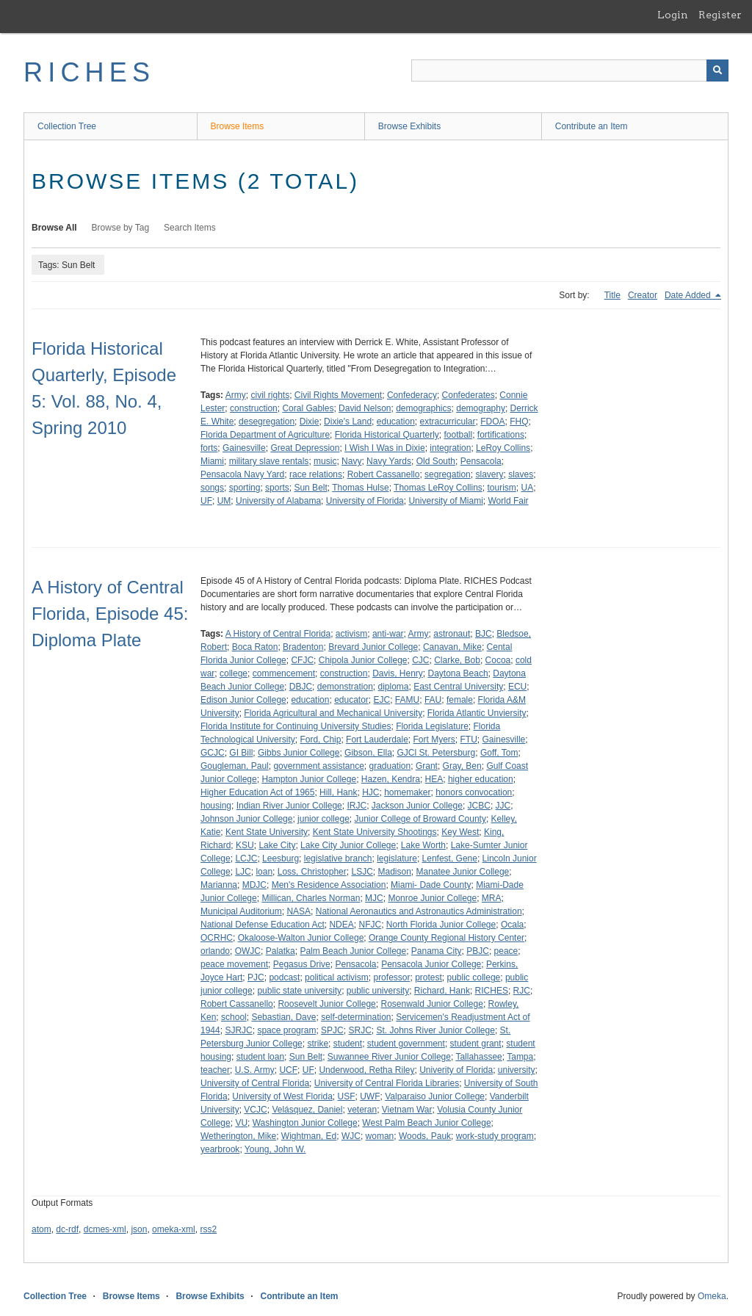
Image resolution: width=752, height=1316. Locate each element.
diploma (392, 687)
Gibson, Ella (368, 753)
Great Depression (304, 448)
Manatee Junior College (463, 872)
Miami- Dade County (431, 885)
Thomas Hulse (360, 487)
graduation (390, 766)
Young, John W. (275, 1149)
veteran (362, 1109)
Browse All (54, 228)
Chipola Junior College (363, 660)
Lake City (276, 845)
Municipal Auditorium (241, 911)
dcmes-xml (105, 1229)
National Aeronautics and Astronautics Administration (419, 911)
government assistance (318, 766)
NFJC (369, 924)
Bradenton (303, 647)
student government (406, 1043)
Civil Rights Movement (338, 395)
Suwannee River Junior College (389, 1057)
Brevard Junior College (373, 647)
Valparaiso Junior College (435, 1096)
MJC (374, 898)
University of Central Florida (254, 1083)
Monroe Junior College (432, 898)
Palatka (280, 951)
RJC (521, 991)
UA (527, 487)
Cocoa (498, 660)
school (234, 1017)
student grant (476, 1043)
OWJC (248, 951)
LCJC (246, 858)
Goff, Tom (499, 753)
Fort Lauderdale (377, 739)
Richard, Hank (442, 991)
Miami (212, 461)
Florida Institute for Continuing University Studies (295, 726)
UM (224, 501)
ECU (517, 687)
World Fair (508, 501)
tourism (501, 487)
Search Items (190, 228)
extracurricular (448, 421)
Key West (460, 832)
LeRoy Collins (503, 448)
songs (212, 487)
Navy (351, 461)
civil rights (269, 395)
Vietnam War (407, 1109)
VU (241, 1123)
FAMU (407, 700)
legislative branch (338, 858)
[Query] (569, 70)
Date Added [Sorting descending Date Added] (689, 295)
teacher (215, 1070)
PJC (255, 977)
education (396, 421)
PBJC (477, 951)
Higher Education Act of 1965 (257, 792)
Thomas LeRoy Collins (438, 487)
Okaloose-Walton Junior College (301, 938)
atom (41, 1229)
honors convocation (473, 792)
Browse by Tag (121, 228)
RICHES (89, 72)
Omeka (712, 1296)
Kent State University (266, 832)
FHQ (519, 421)
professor (391, 977)
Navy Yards (388, 461)
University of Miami (445, 501)
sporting (245, 487)
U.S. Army (255, 1070)
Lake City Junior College (348, 845)
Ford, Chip (320, 739)
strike (317, 1043)
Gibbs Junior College (298, 753)
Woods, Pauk (425, 1136)
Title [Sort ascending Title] (612, 295)
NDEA (341, 924)
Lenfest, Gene (449, 858)
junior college (323, 819)
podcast (284, 977)
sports (277, 487)
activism (351, 634)
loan (264, 872)
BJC (483, 634)
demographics (423, 408)
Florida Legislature (432, 726)
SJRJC (238, 1030)
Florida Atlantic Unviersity (477, 713)
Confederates (468, 395)
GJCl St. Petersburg (436, 753)
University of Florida (365, 501)
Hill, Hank (338, 792)
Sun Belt (310, 487)
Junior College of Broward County (419, 819)
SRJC (359, 1030)
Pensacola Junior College (431, 964)
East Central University (458, 687)
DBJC (300, 687)
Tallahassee (478, 1057)
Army (235, 395)
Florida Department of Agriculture (265, 435)
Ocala (512, 924)
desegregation (266, 421)
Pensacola (481, 461)
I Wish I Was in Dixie (384, 448)
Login (672, 15)
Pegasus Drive (301, 964)
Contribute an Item (591, 126)
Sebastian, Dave (283, 1017)
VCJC (255, 1109)
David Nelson (365, 408)
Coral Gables (307, 408)
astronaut (451, 634)
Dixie (309, 421)
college (233, 673)
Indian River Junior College (289, 805)
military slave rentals (269, 461)
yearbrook (219, 1149)
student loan (260, 1057)
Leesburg (280, 858)
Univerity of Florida (456, 1070)
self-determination (356, 1017)
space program (286, 1030)
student (347, 1043)
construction (254, 408)
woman (380, 1136)
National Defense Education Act (262, 924)
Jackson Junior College (417, 805)
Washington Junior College (305, 1123)
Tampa (520, 1057)
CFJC (302, 660)
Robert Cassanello (383, 474)
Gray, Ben (462, 766)
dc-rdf (67, 1229)
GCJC (212, 753)
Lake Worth (423, 845)
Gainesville (244, 448)
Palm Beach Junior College (353, 951)
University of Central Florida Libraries (386, 1083)
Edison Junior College (243, 700)
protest (428, 977)
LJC (242, 872)
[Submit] (717, 70)
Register (720, 15)
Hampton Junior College (308, 779)
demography (480, 408)
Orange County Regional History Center (446, 938)
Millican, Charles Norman (310, 898)
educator (351, 700)
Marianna (218, 885)
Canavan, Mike (452, 647)
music (325, 461)
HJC (370, 792)
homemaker (407, 792)
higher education (480, 779)
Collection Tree (66, 126)
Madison (394, 872)
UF (206, 501)
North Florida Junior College (441, 924)
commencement (284, 673)
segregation (447, 474)
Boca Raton (255, 647)
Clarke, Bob (457, 660)
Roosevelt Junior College (326, 1004)
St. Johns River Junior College (435, 1030)
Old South (435, 461)
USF (346, 1096)
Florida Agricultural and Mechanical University (333, 713)
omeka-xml (173, 1229)
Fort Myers (434, 739)
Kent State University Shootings (375, 832)
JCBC (479, 805)
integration (450, 448)
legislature (397, 858)
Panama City (436, 951)
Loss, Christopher (312, 872)
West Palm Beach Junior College (426, 1123)
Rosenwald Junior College (431, 1004)
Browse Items (237, 126)
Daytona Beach (458, 673)
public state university (299, 991)
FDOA (492, 421)
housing (215, 805)
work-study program (495, 1136)
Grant (427, 766)
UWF (370, 1096)
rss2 (208, 1229)
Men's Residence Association (329, 885)
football (458, 435)
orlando (215, 951)
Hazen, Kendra (390, 779)
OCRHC (216, 938)
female (459, 700)
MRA (492, 898)
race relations (315, 474)
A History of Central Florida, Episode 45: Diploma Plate (110, 613)
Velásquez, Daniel (307, 1109)
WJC (351, 1136)
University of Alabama (278, 501)
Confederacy (412, 395)
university (516, 1070)
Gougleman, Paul (234, 766)
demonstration (345, 687)
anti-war (388, 634)
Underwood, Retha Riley (366, 1070)
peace (506, 951)
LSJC (361, 872)
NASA (298, 911)
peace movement (234, 964)
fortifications (500, 435)
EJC (382, 700)
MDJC (254, 885)
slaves (520, 474)
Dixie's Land (348, 421)
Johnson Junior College (246, 819)
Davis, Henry (397, 673)
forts (208, 448)
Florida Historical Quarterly (387, 435)
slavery (489, 474)
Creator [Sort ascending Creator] (642, 295)
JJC (503, 805)
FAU (432, 700)
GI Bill (241, 753)
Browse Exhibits (409, 126)
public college (474, 977)
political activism (337, 977)
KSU (245, 845)
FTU (468, 739)
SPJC (332, 1030)
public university (378, 991)
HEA (434, 779)
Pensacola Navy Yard (242, 474)
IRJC (356, 805)
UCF (288, 1070)
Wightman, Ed (308, 1136)
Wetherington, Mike (238, 1136)
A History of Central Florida (277, 634)
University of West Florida (282, 1096)
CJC (420, 660)
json (139, 1229)
